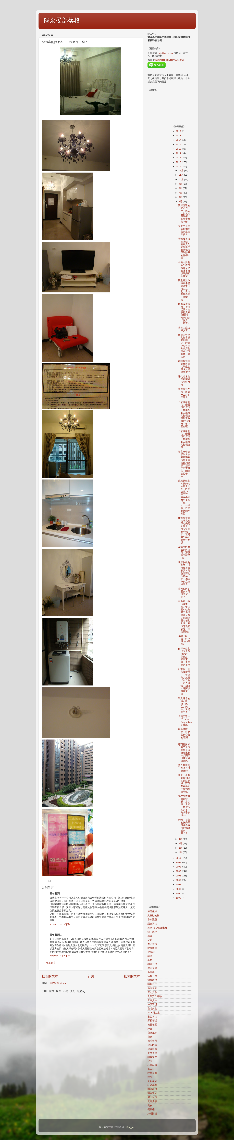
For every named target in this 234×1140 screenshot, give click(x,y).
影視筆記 (152, 1020)
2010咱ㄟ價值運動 (157, 927)
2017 (179, 140)
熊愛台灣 (152, 1041)
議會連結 (152, 1093)
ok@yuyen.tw (166, 53)
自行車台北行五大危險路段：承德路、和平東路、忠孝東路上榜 (184, 656)
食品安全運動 (154, 996)
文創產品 (152, 1081)
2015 (179, 149)
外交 (149, 1028)
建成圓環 (152, 1045)
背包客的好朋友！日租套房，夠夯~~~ (184, 593)
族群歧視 (152, 980)
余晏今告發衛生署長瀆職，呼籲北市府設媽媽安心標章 (184, 269)
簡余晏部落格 (62, 20)
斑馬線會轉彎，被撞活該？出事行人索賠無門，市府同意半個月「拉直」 (184, 314)
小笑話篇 (152, 1065)
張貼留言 (51, 963)
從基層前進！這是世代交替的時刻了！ (184, 734)
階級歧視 (152, 1089)
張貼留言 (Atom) (58, 983)
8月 (181, 188)
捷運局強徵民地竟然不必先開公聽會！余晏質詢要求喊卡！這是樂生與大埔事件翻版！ (184, 530)
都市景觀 (152, 968)
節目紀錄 (152, 911)
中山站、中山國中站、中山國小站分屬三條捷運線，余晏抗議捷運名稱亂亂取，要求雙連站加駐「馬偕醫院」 (184, 616)
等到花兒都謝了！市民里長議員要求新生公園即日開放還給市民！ (184, 752)
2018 (179, 135)
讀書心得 (152, 964)
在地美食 (152, 1008)
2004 (179, 884)
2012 (179, 162)
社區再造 (152, 1085)
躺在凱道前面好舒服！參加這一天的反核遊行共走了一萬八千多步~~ (184, 806)
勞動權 (151, 1109)
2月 (181, 848)
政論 (149, 936)
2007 (179, 871)
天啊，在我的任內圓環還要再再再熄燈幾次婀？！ (184, 827)
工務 (149, 960)
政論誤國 (152, 1049)
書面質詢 (152, 1016)
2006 (179, 875)
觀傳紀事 (152, 1032)
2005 (179, 880)
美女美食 (152, 1053)
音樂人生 (152, 1000)
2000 (179, 893)
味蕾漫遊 (152, 1073)
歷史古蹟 (152, 944)
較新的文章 (50, 976)
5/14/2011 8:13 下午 (60, 924)
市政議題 (152, 919)
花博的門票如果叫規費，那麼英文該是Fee (184, 552)
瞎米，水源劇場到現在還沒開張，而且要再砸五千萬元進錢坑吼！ (184, 783)
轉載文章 (152, 1057)
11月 (181, 175)
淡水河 (151, 1069)
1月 (181, 852)
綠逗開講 (152, 1113)
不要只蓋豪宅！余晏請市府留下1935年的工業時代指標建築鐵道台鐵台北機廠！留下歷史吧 (184, 414)
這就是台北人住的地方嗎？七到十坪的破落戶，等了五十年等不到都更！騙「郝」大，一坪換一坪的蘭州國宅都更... (184, 497)
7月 (181, 192)
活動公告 (152, 976)
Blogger (130, 1127)
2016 (179, 144)
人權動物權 (153, 915)
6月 (181, 197)
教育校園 (152, 1024)
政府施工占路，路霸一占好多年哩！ (184, 393)
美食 (149, 1105)
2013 (179, 157)
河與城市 (152, 1097)
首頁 (91, 976)
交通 (149, 940)
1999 (179, 898)
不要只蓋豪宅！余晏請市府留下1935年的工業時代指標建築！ (184, 439)
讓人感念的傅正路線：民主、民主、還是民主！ (184, 705)
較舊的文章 (132, 976)
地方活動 (152, 988)
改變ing (151, 952)
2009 (179, 862)
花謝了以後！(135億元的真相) (184, 640)
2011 (179, 166)
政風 (149, 1061)
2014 (179, 153)
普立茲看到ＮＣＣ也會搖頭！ (184, 768)
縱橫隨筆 (152, 948)
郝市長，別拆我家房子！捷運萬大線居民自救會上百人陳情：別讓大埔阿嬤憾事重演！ (184, 681)
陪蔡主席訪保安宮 (184, 329)
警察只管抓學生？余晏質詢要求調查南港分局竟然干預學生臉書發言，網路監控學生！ (184, 464)
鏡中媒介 (152, 931)
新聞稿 (151, 972)
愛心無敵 (152, 992)
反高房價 (152, 1101)
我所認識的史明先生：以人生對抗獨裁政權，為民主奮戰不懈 (184, 213)
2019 (179, 131)
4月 (181, 839)
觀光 (149, 1036)
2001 (179, 889)
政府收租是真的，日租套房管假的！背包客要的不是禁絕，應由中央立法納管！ (184, 573)
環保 (149, 956)
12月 (181, 170)
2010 (179, 858)
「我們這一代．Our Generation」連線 (185, 720)
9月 (181, 184)
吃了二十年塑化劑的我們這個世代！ (184, 230)
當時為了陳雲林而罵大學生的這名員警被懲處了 (184, 366)
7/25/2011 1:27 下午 (60, 956)
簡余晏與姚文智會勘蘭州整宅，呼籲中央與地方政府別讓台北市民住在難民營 (184, 346)
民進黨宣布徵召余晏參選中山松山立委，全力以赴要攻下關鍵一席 (184, 290)
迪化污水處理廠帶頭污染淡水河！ (184, 380)
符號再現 (152, 1004)
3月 (181, 843)
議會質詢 (152, 923)
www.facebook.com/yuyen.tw (169, 60)
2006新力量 (153, 1012)
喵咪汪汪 (152, 984)
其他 (149, 1077)
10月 (181, 179)
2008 (179, 866)
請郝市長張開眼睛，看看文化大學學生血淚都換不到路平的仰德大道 (184, 248)
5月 (181, 201)
